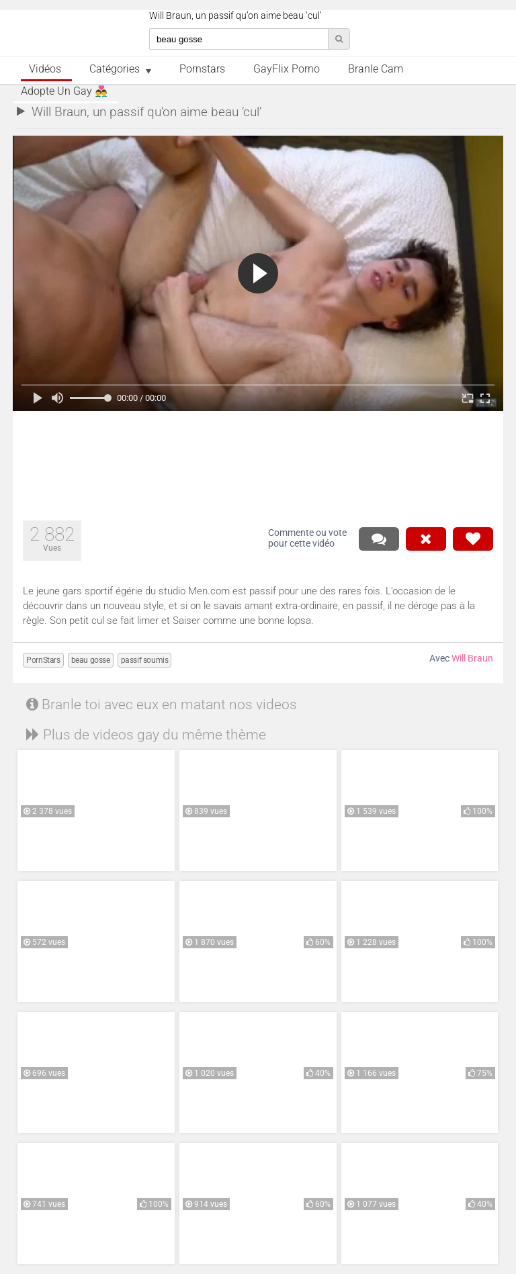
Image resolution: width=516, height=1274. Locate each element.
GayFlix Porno (286, 69)
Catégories (114, 69)
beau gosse (90, 660)
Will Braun (472, 658)
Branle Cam (375, 69)
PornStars (43, 660)
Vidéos (45, 69)
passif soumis (145, 660)
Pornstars (202, 69)
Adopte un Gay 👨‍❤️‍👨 (64, 91)
